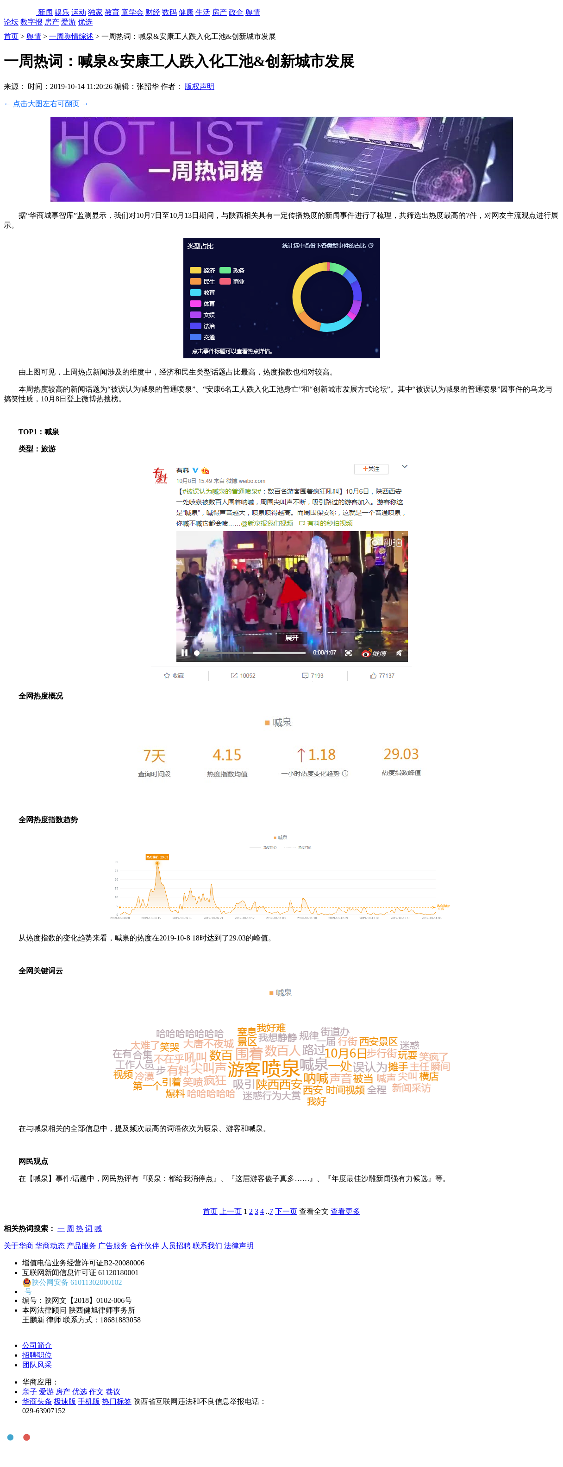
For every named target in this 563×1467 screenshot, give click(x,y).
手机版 (89, 1401)
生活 (202, 12)
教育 (112, 12)
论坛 (11, 22)
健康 (186, 12)
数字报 (31, 22)
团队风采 (37, 1365)
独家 (95, 12)
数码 (169, 12)
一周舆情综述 (71, 36)
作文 (96, 1392)
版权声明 (199, 86)
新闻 (45, 12)
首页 (11, 36)
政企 (236, 12)
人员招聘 (176, 1246)
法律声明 (239, 1246)
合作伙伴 (144, 1246)
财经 (152, 12)
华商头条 (37, 1401)
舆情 (252, 12)
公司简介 (37, 1345)
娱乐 (62, 12)
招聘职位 (37, 1355)
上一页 (230, 1211)
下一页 (286, 1211)
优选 (85, 22)
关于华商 (18, 1246)
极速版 (65, 1401)
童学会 (132, 12)
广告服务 (113, 1246)
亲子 (29, 1392)
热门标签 (116, 1401)
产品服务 (81, 1246)
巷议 (113, 1392)
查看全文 (314, 1211)
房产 (219, 12)
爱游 (68, 22)
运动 (78, 12)
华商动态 (50, 1246)
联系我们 (207, 1246)
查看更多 (345, 1211)
